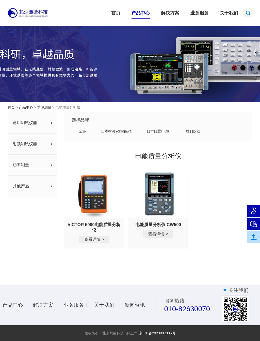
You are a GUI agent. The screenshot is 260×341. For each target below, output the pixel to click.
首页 (115, 13)
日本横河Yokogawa (116, 131)
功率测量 (44, 107)
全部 (82, 131)
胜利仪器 (193, 131)
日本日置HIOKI (159, 131)
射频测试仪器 (25, 144)
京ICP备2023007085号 (157, 333)
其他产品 (21, 186)
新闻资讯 (135, 305)
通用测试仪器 (25, 123)
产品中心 (141, 13)
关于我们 (229, 13)
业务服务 (199, 13)
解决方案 (170, 13)
